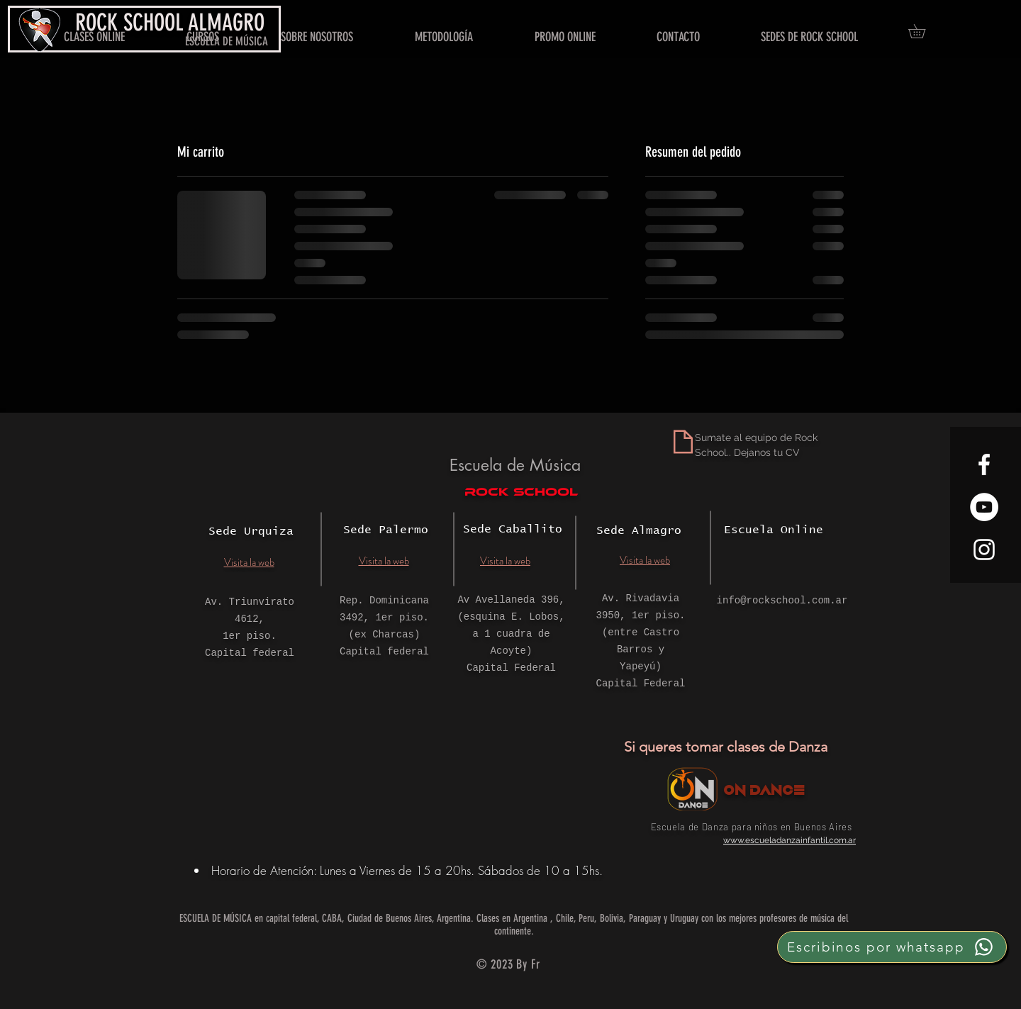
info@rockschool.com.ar (782, 600)
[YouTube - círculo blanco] (984, 507)
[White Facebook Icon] (984, 464)
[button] (923, 31)
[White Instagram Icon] (984, 549)
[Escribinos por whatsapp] (892, 947)
